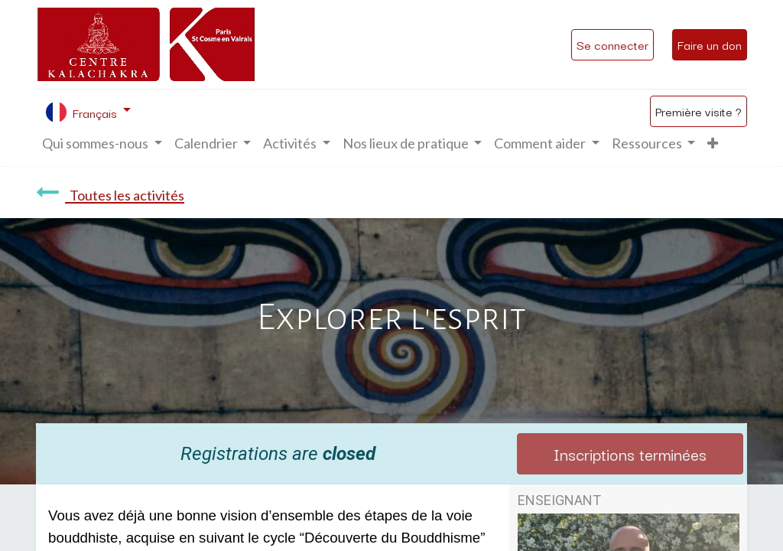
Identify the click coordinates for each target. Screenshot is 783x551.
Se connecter (612, 44)
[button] (712, 143)
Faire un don (709, 44)
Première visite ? (698, 111)
